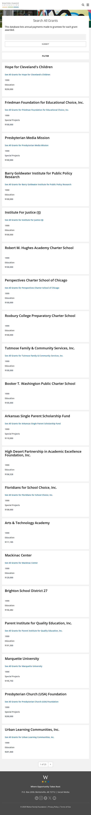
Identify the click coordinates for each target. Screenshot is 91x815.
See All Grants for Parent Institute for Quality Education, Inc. (33, 630)
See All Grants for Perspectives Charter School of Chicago (32, 287)
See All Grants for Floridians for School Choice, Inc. (29, 495)
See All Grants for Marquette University (23, 666)
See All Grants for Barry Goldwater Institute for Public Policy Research (38, 184)
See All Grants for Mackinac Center (21, 562)
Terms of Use (65, 807)
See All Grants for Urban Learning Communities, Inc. (29, 737)
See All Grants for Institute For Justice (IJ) (24, 220)
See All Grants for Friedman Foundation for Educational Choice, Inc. (37, 110)
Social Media (63, 792)
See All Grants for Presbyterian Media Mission (26, 145)
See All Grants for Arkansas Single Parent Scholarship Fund (33, 423)
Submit (45, 44)
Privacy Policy (53, 807)
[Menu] (87, 5)
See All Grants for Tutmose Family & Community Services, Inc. (34, 355)
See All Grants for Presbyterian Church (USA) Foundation (31, 701)
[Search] (83, 5)
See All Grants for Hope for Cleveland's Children (27, 74)
